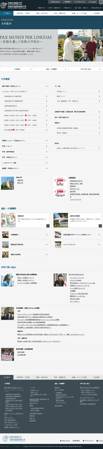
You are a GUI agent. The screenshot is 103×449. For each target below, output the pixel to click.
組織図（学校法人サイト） (12, 427)
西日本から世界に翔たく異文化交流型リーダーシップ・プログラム (38, 341)
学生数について (62, 91)
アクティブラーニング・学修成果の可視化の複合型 (33, 314)
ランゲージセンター (61, 402)
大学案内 (7, 13)
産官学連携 (20, 352)
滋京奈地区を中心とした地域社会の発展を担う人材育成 (34, 317)
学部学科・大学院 (23, 13)
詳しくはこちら (48, 226)
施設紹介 (57, 387)
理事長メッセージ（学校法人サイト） (14, 140)
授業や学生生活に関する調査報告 (26, 274)
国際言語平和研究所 (61, 394)
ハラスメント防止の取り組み (79, 293)
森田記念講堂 (58, 406)
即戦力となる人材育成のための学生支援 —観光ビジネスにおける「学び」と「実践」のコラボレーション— (51, 334)
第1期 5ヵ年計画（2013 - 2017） (14, 404)
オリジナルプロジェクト (76, 274)
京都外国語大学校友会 (36, 413)
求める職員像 (8, 410)
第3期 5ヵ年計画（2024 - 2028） (14, 408)
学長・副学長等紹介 (8, 152)
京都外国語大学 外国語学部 (12, 96)
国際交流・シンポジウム (77, 296)
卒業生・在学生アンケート (25, 280)
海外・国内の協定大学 (62, 117)
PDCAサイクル (74, 189)
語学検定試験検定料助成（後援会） (68, 128)
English (92, 2)
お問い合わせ (54, 2)
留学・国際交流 (59, 13)
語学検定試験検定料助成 (37, 408)
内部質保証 (72, 178)
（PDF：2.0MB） (21, 125)
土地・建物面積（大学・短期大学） (68, 101)
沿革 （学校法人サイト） (10, 157)
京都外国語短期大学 (10, 106)
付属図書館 (59, 392)
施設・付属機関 (51, 69)
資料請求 (67, 2)
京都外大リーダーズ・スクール (79, 285)
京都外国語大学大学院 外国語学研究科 (16, 110)
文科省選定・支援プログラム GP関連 (27, 308)
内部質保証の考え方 (76, 181)
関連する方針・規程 (76, 183)
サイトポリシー (17, 446)
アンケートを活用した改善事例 (27, 283)
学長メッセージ (7, 146)
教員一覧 (20, 183)
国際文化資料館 (60, 400)
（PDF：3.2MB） (21, 116)
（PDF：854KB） (15, 130)
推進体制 (73, 186)
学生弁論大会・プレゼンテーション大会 (82, 283)
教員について (61, 96)
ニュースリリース (75, 199)
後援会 (31, 405)
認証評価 (73, 191)
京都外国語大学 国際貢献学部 (13, 101)
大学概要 (17, 69)
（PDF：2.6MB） (21, 120)
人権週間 (73, 291)
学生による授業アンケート (25, 278)
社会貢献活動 (21, 355)
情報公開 (20, 180)
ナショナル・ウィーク (77, 278)
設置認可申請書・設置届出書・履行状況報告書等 (70, 112)
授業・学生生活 (42, 13)
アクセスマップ (80, 2)
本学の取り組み (86, 69)
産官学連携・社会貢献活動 (24, 349)
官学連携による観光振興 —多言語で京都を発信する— (34, 327)
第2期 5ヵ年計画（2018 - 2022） (14, 406)
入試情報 (96, 13)
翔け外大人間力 (75, 299)
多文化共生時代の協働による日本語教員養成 (31, 322)
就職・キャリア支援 (79, 13)
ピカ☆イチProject (75, 280)
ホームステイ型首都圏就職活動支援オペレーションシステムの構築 (38, 319)
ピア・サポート (75, 301)
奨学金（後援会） (62, 133)
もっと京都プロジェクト (77, 288)
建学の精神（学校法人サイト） (12, 86)
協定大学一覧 (33, 403)
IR (70, 197)
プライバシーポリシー (5, 446)
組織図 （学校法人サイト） (10, 168)
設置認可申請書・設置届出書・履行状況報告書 (84, 194)
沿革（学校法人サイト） (11, 422)
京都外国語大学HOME (7, 19)
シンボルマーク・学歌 (9, 163)
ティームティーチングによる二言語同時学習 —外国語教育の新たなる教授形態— (42, 325)
